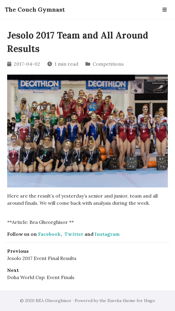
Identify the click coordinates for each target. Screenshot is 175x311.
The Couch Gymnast (35, 9)
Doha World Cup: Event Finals (40, 277)
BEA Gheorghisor (53, 300)
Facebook (49, 234)
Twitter (73, 234)
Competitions (108, 64)
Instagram (107, 234)
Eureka (114, 300)
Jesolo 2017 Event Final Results (41, 258)
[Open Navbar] (164, 9)
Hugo (149, 300)
